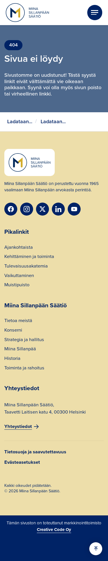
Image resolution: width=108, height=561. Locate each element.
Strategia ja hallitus (24, 340)
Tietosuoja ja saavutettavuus (35, 452)
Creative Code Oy (54, 529)
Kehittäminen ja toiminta (29, 257)
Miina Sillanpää (20, 349)
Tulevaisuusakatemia (26, 267)
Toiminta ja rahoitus (24, 368)
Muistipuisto (16, 285)
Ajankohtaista (18, 248)
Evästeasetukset (22, 462)
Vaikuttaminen (19, 276)
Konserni (13, 331)
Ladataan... (19, 121)
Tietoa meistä (18, 321)
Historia (12, 359)
